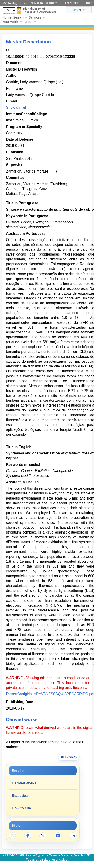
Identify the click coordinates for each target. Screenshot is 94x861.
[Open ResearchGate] (58, 835)
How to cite (21, 808)
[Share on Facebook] (27, 835)
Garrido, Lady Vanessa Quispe (30, 82)
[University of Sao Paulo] (8, 10)
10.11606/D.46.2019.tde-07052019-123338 (40, 57)
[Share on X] (42, 835)
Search (20, 17)
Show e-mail (16, 107)
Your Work (12, 22)
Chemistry (14, 133)
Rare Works (71, 2)
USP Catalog (9, 3)
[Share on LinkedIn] (73, 835)
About (30, 22)
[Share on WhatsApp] (12, 835)
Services (37, 17)
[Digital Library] (19, 10)
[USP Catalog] (59, 81)
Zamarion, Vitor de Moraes (27, 171)
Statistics (20, 796)
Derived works (24, 783)
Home (7, 17)
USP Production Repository (40, 2)
